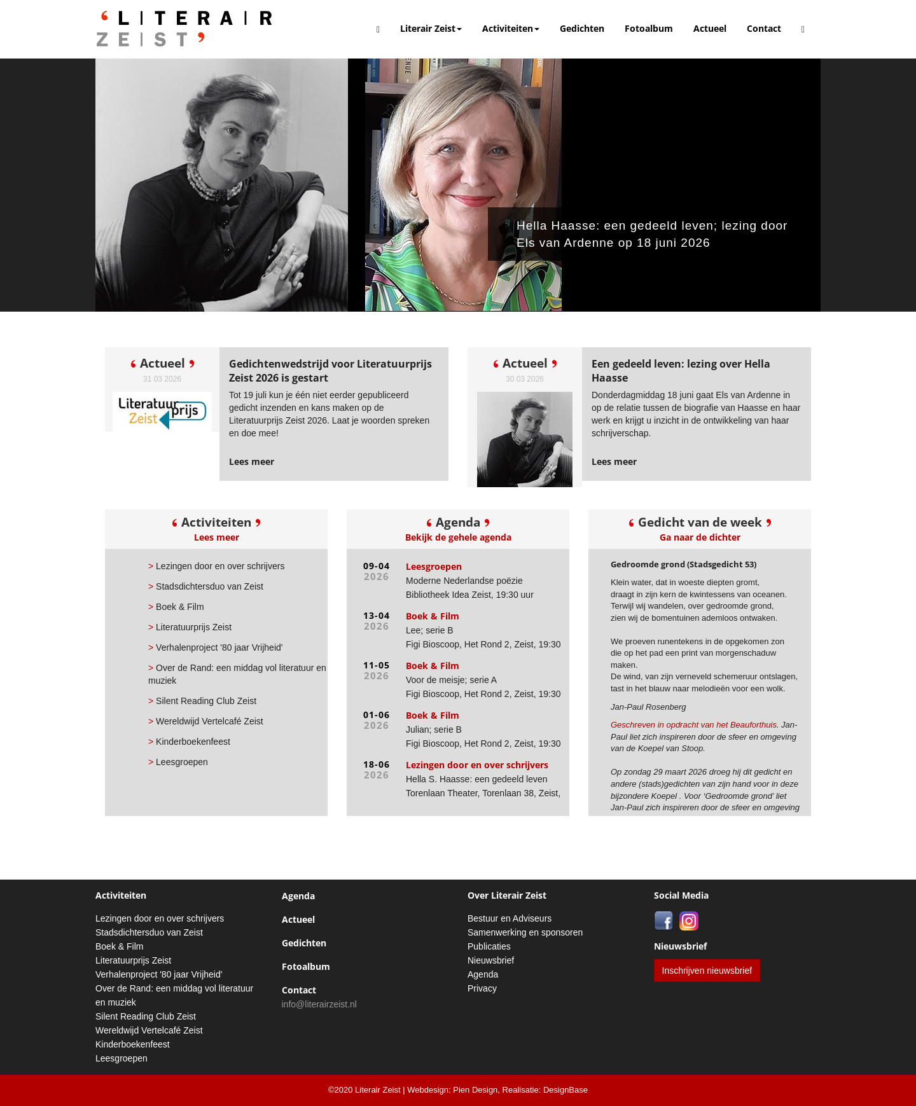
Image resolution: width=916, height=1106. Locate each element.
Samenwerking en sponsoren (525, 932)
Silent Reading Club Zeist (202, 701)
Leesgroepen (178, 762)
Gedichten (582, 28)
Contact (764, 28)
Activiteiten (510, 28)
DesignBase (565, 1090)
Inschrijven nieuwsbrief (707, 970)
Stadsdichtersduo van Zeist (205, 586)
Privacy (482, 988)
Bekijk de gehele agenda (458, 537)
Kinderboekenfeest (189, 741)
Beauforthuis (753, 724)
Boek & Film (176, 607)
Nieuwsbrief (491, 960)
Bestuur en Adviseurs (510, 918)
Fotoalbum (649, 28)
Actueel (709, 28)
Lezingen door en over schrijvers (216, 566)
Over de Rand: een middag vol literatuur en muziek (237, 674)
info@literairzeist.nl (319, 1004)
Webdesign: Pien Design (452, 1090)
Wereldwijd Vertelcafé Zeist (205, 721)
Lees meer (216, 537)
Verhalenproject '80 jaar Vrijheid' (215, 647)
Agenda (298, 896)
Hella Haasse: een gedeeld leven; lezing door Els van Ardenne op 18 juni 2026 (662, 234)
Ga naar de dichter (700, 537)
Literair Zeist (431, 28)
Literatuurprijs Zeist (190, 627)
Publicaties (489, 946)
